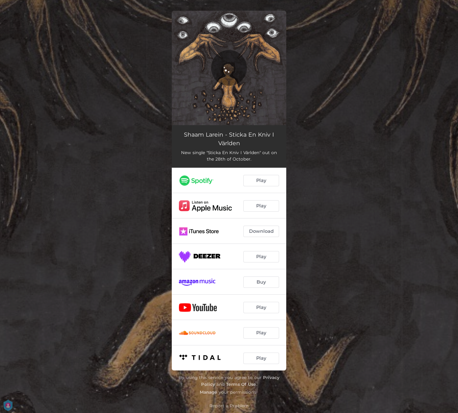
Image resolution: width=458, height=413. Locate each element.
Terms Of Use (241, 384)
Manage (208, 392)
